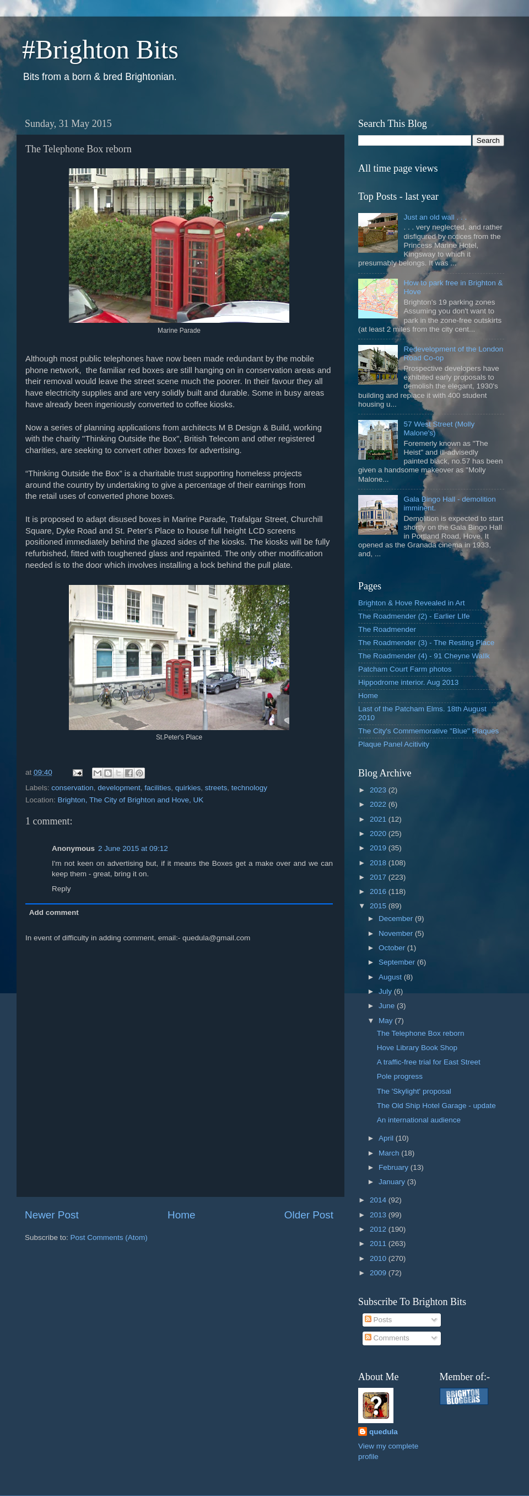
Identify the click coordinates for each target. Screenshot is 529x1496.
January (393, 1182)
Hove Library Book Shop (417, 1048)
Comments (387, 1338)
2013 (379, 1215)
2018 (379, 863)
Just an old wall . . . (435, 217)
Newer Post (52, 1215)
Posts (378, 1320)
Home (181, 1215)
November (397, 933)
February (395, 1167)
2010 (379, 1258)
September (398, 962)
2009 (379, 1273)
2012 (379, 1229)
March (390, 1153)
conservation (72, 788)
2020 (379, 833)
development (119, 788)
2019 (379, 848)
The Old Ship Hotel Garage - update (436, 1105)
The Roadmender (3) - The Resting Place (426, 642)
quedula (383, 1432)
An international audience (419, 1120)
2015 (379, 906)
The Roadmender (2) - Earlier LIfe (414, 616)
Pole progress (400, 1076)
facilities (157, 788)
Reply (61, 889)
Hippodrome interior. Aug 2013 (408, 682)
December (397, 918)
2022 (379, 804)
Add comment (54, 912)
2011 (379, 1243)
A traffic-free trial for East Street (429, 1062)
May (387, 1020)
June (388, 1006)
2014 (379, 1200)
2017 (379, 877)
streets (216, 788)
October (393, 948)
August (391, 977)
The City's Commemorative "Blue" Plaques (428, 731)
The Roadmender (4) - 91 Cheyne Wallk (424, 656)
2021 (379, 819)
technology (249, 788)
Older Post (308, 1215)
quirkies (188, 788)
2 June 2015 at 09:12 (133, 848)
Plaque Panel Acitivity (393, 744)
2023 (379, 790)
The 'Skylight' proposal (414, 1091)
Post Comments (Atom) (109, 1237)
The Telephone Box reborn (421, 1033)
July (386, 991)
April (387, 1138)
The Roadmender (387, 629)
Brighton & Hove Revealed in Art (411, 603)
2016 (379, 891)
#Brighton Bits (100, 49)
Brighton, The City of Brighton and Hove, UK (131, 800)
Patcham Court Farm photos (405, 669)
